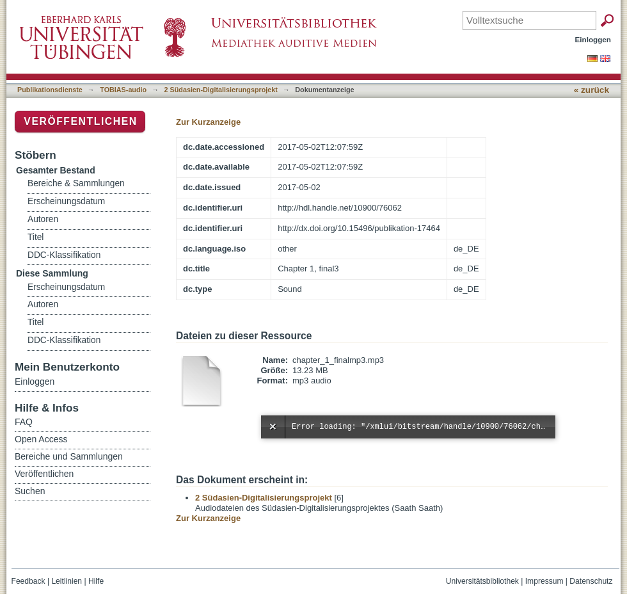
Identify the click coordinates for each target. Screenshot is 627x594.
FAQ (24, 422)
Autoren (43, 219)
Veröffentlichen (80, 121)
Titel (36, 237)
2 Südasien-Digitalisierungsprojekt (221, 89)
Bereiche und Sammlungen (69, 456)
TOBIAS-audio (123, 89)
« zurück (591, 90)
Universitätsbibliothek (482, 581)
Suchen (30, 491)
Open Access (41, 439)
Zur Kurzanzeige (208, 122)
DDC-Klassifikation (64, 255)
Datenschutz (590, 581)
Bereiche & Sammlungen (76, 183)
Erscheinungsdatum (66, 201)
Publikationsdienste (50, 89)
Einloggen (593, 39)
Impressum (544, 581)
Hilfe (96, 581)
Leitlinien (66, 581)
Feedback (28, 581)
